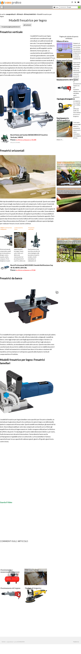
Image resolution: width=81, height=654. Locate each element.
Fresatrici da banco (11, 278)
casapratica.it (11, 14)
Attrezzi (20, 14)
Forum (56, 7)
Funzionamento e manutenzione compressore (10, 571)
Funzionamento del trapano (10, 588)
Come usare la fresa (32, 570)
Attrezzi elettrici (30, 14)
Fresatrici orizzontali (12, 150)
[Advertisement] (20, 12)
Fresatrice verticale (11, 31)
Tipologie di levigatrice (33, 588)
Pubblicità (76, 641)
